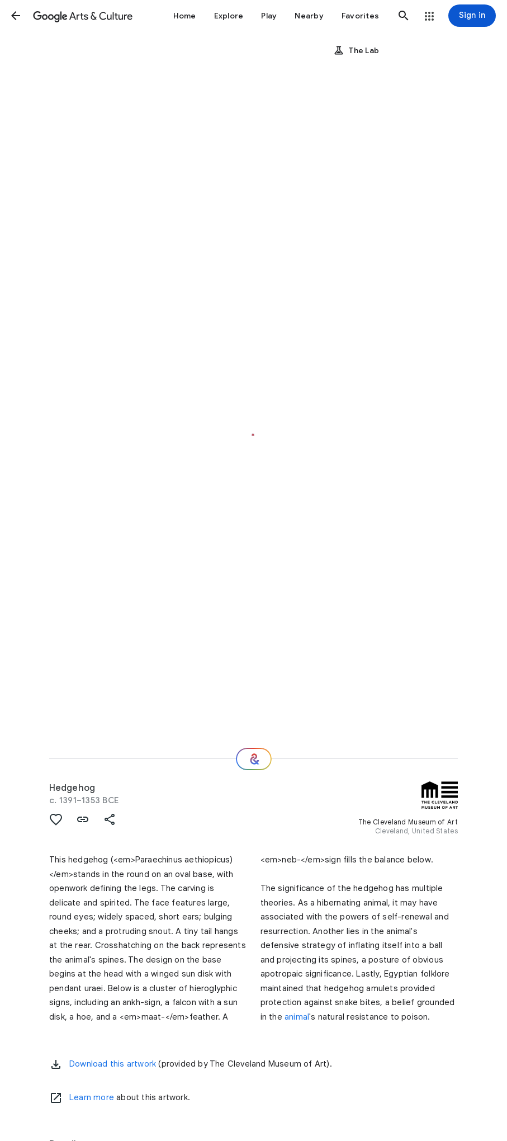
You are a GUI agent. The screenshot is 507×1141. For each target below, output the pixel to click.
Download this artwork (112, 1064)
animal (297, 1017)
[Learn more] (55, 1098)
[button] (15, 15)
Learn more (91, 1097)
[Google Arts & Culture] (82, 15)
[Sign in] (472, 15)
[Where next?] (254, 759)
